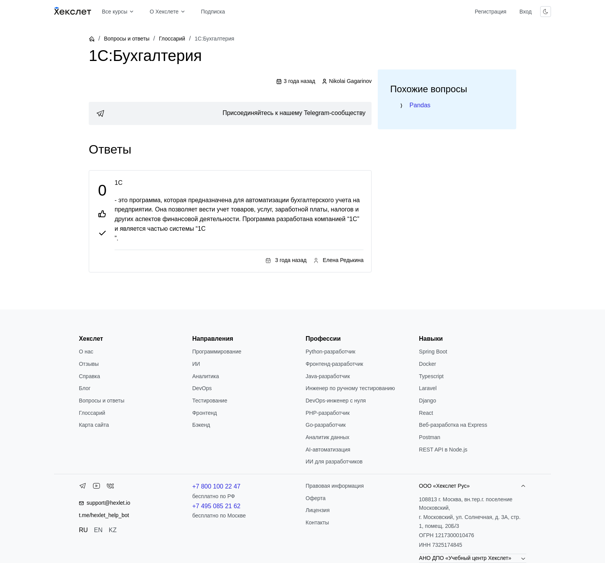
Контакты (317, 522)
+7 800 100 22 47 (216, 486)
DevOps (202, 388)
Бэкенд (201, 425)
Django (427, 400)
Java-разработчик (328, 376)
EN (98, 530)
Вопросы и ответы (126, 38)
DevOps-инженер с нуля (336, 400)
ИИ (196, 364)
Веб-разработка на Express (453, 425)
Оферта (316, 498)
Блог (84, 388)
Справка (89, 376)
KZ (113, 530)
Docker (427, 364)
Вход (525, 11)
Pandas (419, 105)
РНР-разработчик (328, 413)
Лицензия (318, 510)
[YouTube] (96, 487)
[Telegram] (82, 487)
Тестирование (209, 400)
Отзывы (88, 364)
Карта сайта (94, 425)
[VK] (110, 487)
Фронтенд (204, 413)
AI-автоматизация (328, 449)
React (426, 413)
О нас (86, 351)
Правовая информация (335, 486)
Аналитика (205, 376)
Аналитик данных (328, 437)
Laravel (428, 388)
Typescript (431, 376)
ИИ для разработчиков (334, 461)
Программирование (216, 351)
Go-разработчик (326, 425)
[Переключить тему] (545, 11)
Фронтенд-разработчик (334, 364)
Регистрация (490, 11)
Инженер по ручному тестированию (350, 388)
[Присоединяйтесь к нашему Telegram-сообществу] (230, 113)
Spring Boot (433, 351)
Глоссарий (172, 38)
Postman (429, 437)
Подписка (213, 11)
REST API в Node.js (443, 449)
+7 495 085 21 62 (216, 506)
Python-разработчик (330, 351)
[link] (230, 113)
